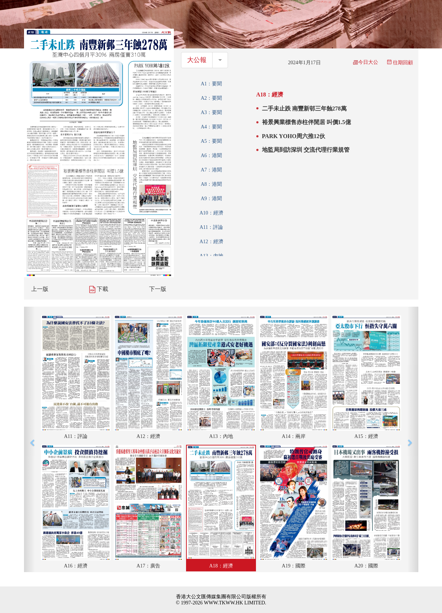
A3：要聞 (211, 112)
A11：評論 (211, 227)
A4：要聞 (211, 126)
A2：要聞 (211, 98)
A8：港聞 (211, 184)
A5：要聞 (211, 141)
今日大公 (365, 62)
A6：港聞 (211, 155)
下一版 (157, 289)
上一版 (39, 289)
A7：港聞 (211, 170)
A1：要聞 (211, 83)
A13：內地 (211, 256)
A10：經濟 (211, 213)
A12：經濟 (211, 241)
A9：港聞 (211, 198)
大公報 (196, 59)
